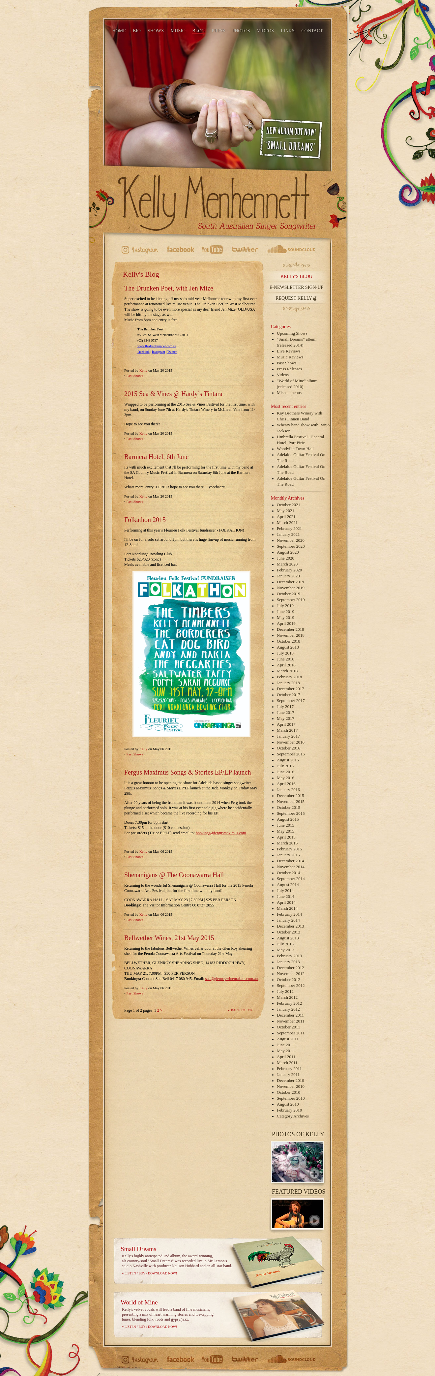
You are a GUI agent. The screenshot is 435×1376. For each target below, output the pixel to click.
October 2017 (288, 694)
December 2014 (290, 860)
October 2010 (288, 1092)
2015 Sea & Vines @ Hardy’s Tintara (173, 393)
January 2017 (288, 736)
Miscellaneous (289, 392)
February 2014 (289, 914)
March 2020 (287, 564)
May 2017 (285, 718)
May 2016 (285, 777)
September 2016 (291, 753)
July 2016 (285, 765)
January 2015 (288, 854)
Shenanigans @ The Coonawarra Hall (174, 874)
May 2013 (285, 949)
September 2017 (291, 700)
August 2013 (288, 937)
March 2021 (287, 522)
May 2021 (285, 510)
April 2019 (286, 623)
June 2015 (285, 825)
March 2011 (287, 1062)
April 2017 (286, 724)
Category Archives (293, 1116)
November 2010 (290, 1086)
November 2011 (290, 1021)
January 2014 (288, 920)
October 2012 (288, 979)
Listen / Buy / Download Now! (151, 1273)
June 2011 (285, 1044)
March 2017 (287, 730)
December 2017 (290, 688)
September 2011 (290, 1032)
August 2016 (288, 759)
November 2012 (290, 973)
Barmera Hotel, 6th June (156, 456)
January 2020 (288, 575)
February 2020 (289, 569)
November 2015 (290, 801)
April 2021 (286, 516)
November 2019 (290, 587)
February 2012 (289, 1003)
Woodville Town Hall (295, 448)
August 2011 (288, 1038)
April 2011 (286, 1056)
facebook (143, 351)
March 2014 (287, 908)
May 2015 (285, 831)
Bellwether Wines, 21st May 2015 (169, 937)
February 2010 (289, 1110)
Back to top (241, 1010)
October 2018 (288, 641)
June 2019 (285, 611)
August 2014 (288, 884)
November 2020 (290, 540)
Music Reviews (290, 356)
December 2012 (290, 967)
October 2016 (288, 748)
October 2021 (288, 504)
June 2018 (285, 659)
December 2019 (290, 581)
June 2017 (285, 712)
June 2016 (285, 771)
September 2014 (291, 878)
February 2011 (289, 1068)
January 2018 (288, 682)
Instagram (158, 351)
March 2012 (287, 997)
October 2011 (288, 1026)
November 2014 (290, 866)
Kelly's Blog (296, 276)
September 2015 (291, 813)
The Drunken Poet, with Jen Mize (168, 288)
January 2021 (288, 534)
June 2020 (285, 558)
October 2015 (288, 807)
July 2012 (285, 991)
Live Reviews (289, 351)
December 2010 (290, 1080)
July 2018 (285, 653)
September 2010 (291, 1098)
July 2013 (285, 943)
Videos (283, 374)
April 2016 (286, 783)
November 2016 (290, 742)
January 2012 (288, 1009)
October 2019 (288, 593)
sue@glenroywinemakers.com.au (231, 978)
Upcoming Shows (292, 333)
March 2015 (287, 843)
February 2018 (289, 676)
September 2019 (291, 599)
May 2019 (285, 617)
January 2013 (288, 961)
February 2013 (289, 955)
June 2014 (285, 896)
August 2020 (288, 552)
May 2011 (285, 1050)
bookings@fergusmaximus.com (221, 833)
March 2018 (287, 670)
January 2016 (288, 789)
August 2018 (288, 647)
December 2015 (290, 795)
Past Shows (135, 376)
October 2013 (288, 932)
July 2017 (285, 706)
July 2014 (285, 890)
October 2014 (288, 872)
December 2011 (290, 1015)
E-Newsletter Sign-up (297, 287)
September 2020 (291, 546)
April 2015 (286, 837)
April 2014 (286, 902)
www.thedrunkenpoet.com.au (156, 346)
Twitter (172, 351)
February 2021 (289, 528)
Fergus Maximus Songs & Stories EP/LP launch (187, 772)
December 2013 (290, 926)
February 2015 (289, 848)
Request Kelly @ (296, 298)
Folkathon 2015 (145, 519)
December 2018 (290, 629)
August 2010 (288, 1104)
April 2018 (286, 664)
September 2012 (291, 985)
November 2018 (290, 635)
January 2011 (288, 1074)
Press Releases (289, 368)
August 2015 (288, 819)
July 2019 (285, 605)
